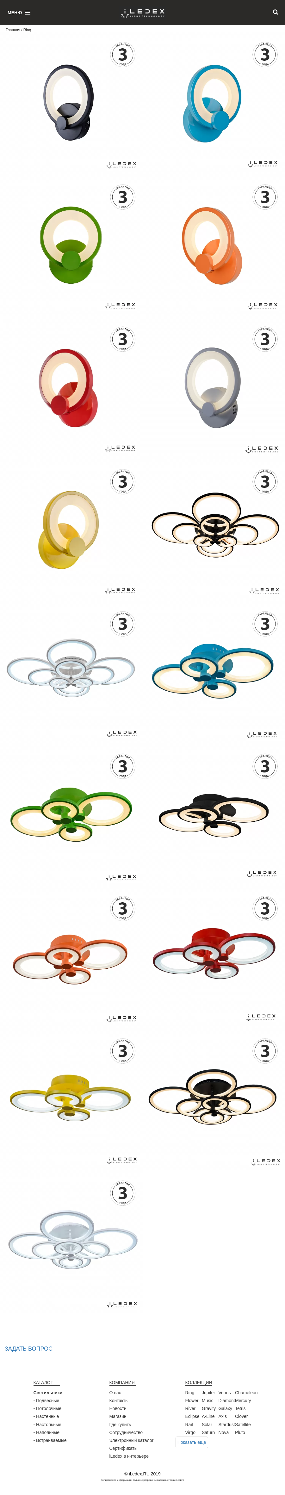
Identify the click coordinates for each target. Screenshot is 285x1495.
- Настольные (47, 1424)
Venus (225, 1392)
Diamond (227, 1400)
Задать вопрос (29, 1349)
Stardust (227, 1424)
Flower (192, 1400)
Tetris (240, 1408)
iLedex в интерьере (129, 1456)
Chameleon (246, 1392)
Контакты (118, 1400)
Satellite (243, 1424)
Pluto (240, 1432)
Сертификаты (123, 1448)
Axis (223, 1416)
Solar (207, 1424)
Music (208, 1400)
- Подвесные (46, 1400)
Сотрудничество (126, 1432)
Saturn (208, 1432)
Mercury (243, 1400)
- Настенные (46, 1416)
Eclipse (192, 1416)
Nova (224, 1432)
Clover (241, 1416)
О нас (115, 1392)
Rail (189, 1424)
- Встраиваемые (50, 1440)
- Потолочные (48, 1408)
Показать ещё (191, 1442)
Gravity (209, 1408)
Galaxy (225, 1408)
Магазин (118, 1416)
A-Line (208, 1416)
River (190, 1408)
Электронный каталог (131, 1440)
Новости (118, 1408)
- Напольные (47, 1432)
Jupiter (208, 1392)
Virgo (190, 1432)
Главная (13, 30)
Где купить (120, 1424)
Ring (190, 1392)
